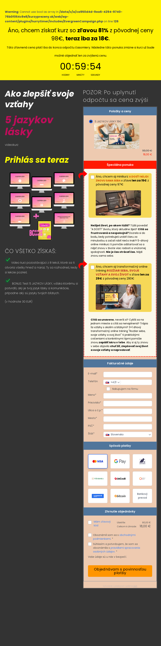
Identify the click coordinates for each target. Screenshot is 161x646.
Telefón (93, 381)
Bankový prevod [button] (142, 496)
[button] (98, 461)
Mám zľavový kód (102, 523)
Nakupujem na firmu (124, 389)
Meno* (92, 395)
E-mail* (92, 373)
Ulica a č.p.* (95, 410)
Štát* (91, 433)
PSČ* (91, 426)
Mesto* (92, 418)
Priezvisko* (94, 402)
